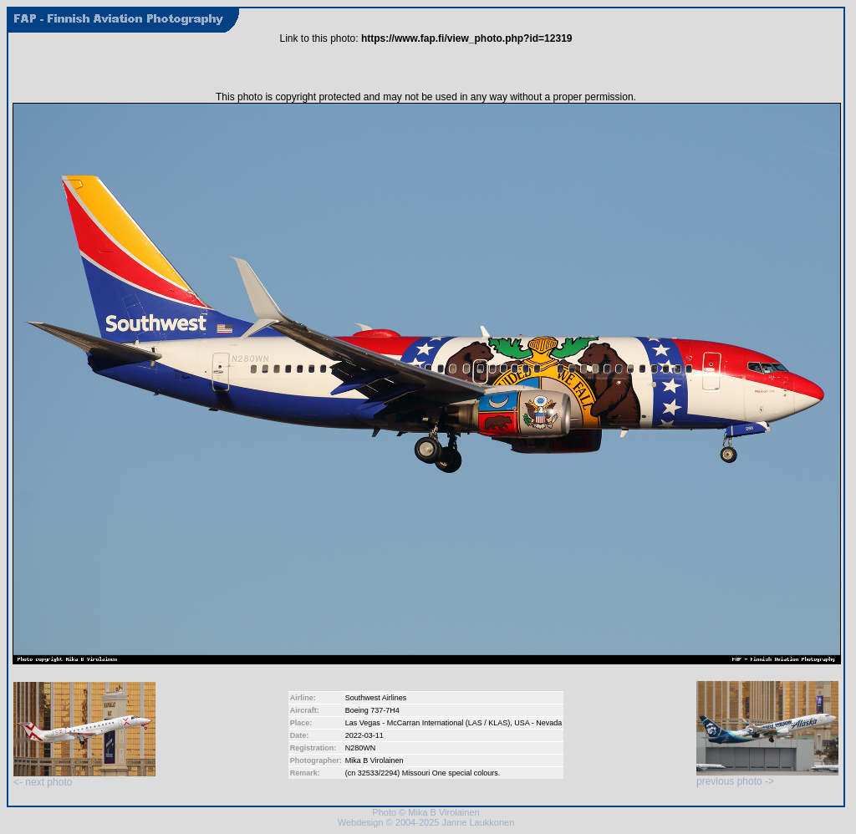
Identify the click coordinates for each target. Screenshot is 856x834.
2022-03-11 (364, 735)
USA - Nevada (538, 723)
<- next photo (84, 777)
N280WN (360, 748)
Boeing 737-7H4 (372, 710)
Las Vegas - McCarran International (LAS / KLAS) (428, 723)
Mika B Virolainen (374, 760)
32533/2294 (378, 773)
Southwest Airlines (376, 698)
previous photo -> (767, 776)
